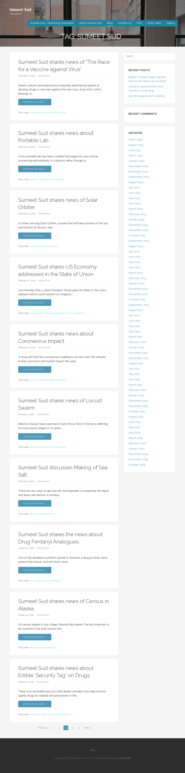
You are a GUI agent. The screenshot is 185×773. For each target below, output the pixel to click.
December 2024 (138, 166)
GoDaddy (126, 758)
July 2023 (134, 251)
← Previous (41, 727)
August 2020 (136, 416)
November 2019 (138, 459)
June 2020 (134, 422)
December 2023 (138, 224)
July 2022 (133, 315)
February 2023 (137, 278)
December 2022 (138, 288)
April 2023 (134, 267)
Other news (154, 22)
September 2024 (138, 176)
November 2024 (138, 171)
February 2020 (137, 443)
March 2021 (135, 384)
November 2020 (138, 406)
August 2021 (135, 363)
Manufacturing (51, 313)
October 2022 (136, 299)
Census (40, 647)
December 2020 (138, 400)
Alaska (33, 647)
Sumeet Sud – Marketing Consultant (52, 22)
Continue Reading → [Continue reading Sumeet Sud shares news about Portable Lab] (35, 169)
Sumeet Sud (20, 9)
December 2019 (138, 454)
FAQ (139, 22)
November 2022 (138, 294)
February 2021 (137, 389)
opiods (45, 580)
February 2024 (137, 214)
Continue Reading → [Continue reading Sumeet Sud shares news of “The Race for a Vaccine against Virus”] (35, 102)
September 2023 (138, 240)
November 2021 (138, 352)
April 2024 (134, 203)
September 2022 (138, 304)
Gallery (170, 22)
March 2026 (135, 139)
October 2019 (136, 464)
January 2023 (136, 283)
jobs (42, 313)
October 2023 (136, 235)
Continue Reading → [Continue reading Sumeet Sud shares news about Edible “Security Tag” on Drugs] (35, 704)
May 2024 (134, 198)
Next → (89, 727)
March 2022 (135, 336)
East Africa (34, 447)
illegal (38, 580)
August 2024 (136, 182)
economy (34, 313)
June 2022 (134, 320)
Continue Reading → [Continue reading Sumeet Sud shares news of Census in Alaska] (35, 637)
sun (56, 246)
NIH (43, 112)
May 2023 (134, 262)
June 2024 (134, 192)
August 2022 (135, 310)
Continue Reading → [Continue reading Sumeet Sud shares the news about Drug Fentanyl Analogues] (35, 570)
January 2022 (136, 347)
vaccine (62, 112)
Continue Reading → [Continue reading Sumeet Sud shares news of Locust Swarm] (35, 436)
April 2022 (134, 331)
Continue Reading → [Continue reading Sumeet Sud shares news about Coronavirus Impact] (35, 369)
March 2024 (135, 208)
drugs (43, 714)
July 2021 (133, 368)
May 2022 (134, 326)
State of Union (65, 313)
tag (69, 714)
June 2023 (134, 256)
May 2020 (134, 427)
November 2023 (138, 230)
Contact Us (124, 22)
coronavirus (35, 112)
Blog (109, 22)
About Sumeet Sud (90, 22)
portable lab (45, 179)
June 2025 (134, 150)
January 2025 (136, 160)
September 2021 (138, 358)
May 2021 (134, 374)
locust (43, 447)
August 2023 (135, 246)
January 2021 (136, 395)
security (51, 714)
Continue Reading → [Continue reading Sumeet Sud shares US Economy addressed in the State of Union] (35, 303)
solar (39, 246)
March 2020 (135, 438)
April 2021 (134, 379)
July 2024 (134, 187)
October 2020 (136, 411)
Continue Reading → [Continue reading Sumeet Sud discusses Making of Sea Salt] (35, 503)
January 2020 (136, 448)
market (51, 380)
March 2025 (135, 155)
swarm (63, 447)
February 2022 (137, 342)
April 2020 (134, 432)
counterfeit (35, 714)
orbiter (33, 246)
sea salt (33, 514)
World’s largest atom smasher (146, 95)
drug (32, 580)
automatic (34, 179)
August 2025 (135, 144)
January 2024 (136, 219)
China (32, 380)
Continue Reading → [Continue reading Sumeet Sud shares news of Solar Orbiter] (35, 236)
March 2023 (135, 272)
